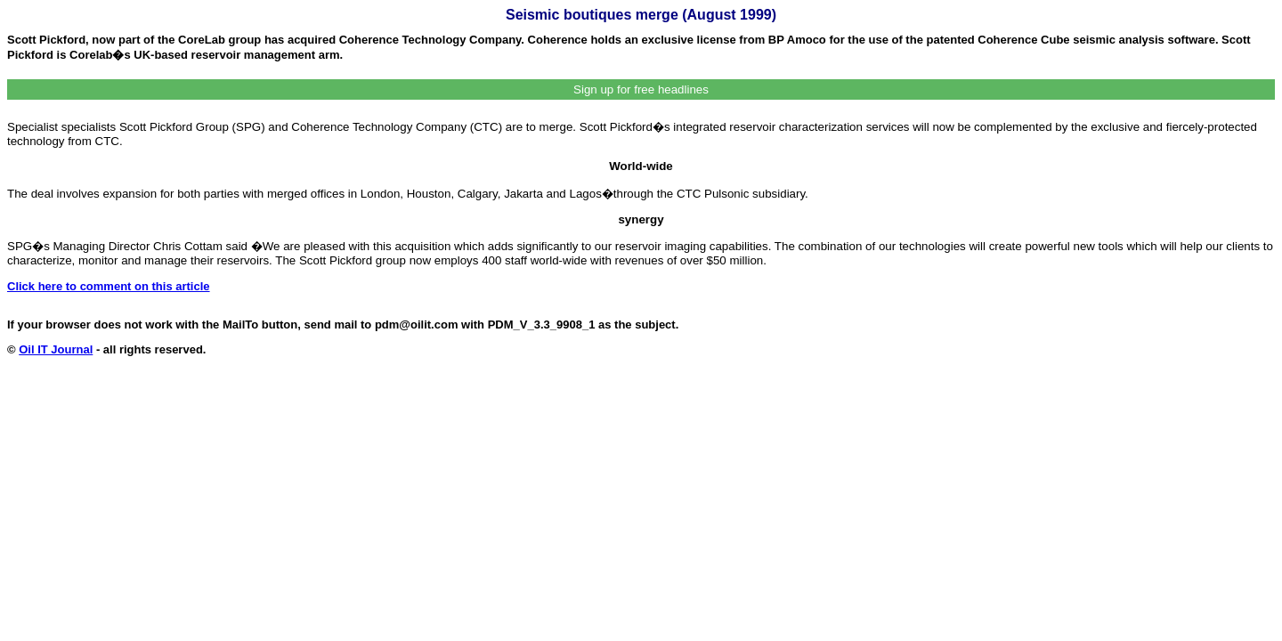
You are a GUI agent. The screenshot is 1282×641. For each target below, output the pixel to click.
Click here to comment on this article (108, 286)
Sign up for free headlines (641, 89)
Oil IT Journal (56, 349)
